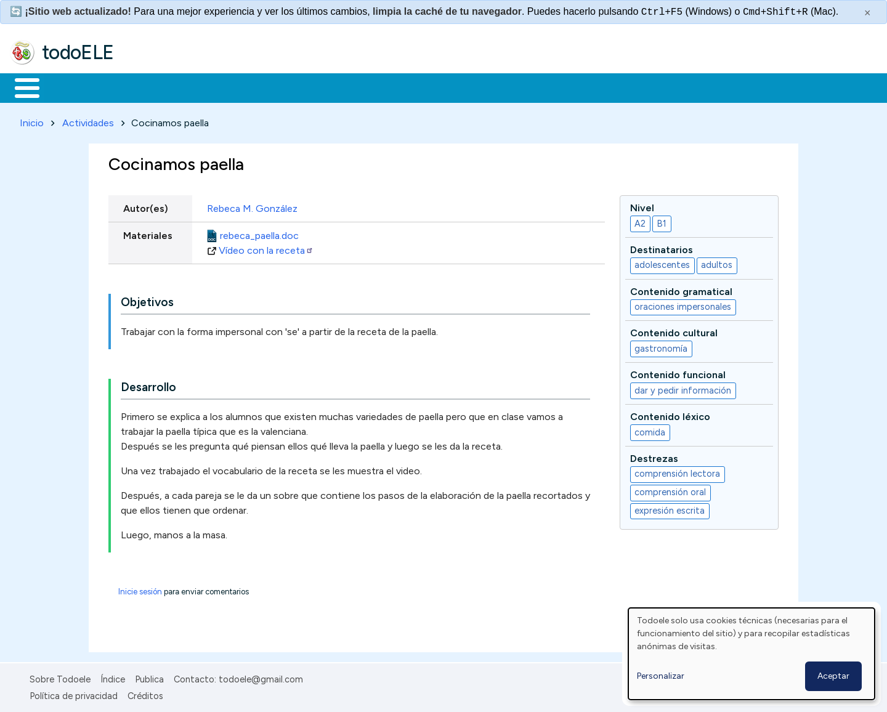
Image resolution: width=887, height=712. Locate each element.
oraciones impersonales (682, 304)
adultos (716, 263)
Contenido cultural (674, 331)
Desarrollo (148, 385)
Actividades (88, 120)
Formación (148, 87)
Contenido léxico (670, 414)
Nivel (642, 205)
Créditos (145, 693)
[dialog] (751, 654)
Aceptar (833, 676)
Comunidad (451, 87)
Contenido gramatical (681, 289)
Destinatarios (661, 247)
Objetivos (147, 300)
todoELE (78, 52)
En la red (291, 87)
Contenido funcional (678, 373)
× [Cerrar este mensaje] (867, 13)
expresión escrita (669, 508)
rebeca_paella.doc (259, 233)
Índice (112, 677)
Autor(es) (145, 206)
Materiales (69, 87)
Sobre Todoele (60, 677)
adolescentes (662, 263)
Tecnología (368, 87)
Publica (149, 677)
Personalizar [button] (660, 676)
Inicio (20, 87)
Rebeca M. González (252, 206)
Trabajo (222, 87)
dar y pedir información (682, 388)
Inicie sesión (140, 589)
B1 (661, 221)
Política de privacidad (74, 693)
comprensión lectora (677, 471)
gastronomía (660, 346)
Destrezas (654, 456)
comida (649, 429)
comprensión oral (670, 490)
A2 (640, 221)
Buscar (506, 87)
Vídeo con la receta (266, 248)
